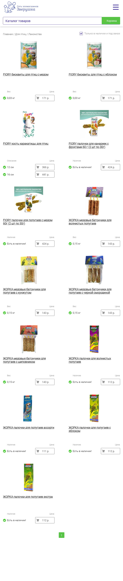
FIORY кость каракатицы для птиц (25, 143)
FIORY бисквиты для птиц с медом (25, 74)
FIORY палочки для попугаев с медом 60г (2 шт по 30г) (27, 221)
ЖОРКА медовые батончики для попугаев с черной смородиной (90, 291)
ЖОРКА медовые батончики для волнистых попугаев (90, 221)
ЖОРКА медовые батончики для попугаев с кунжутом (24, 291)
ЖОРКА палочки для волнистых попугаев (90, 360)
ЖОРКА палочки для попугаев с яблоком (90, 429)
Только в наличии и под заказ (100, 33)
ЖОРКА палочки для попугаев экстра (28, 496)
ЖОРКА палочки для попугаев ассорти (28, 427)
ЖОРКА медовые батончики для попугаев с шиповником (24, 360)
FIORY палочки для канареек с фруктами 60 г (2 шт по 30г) (89, 145)
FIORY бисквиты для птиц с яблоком (93, 74)
